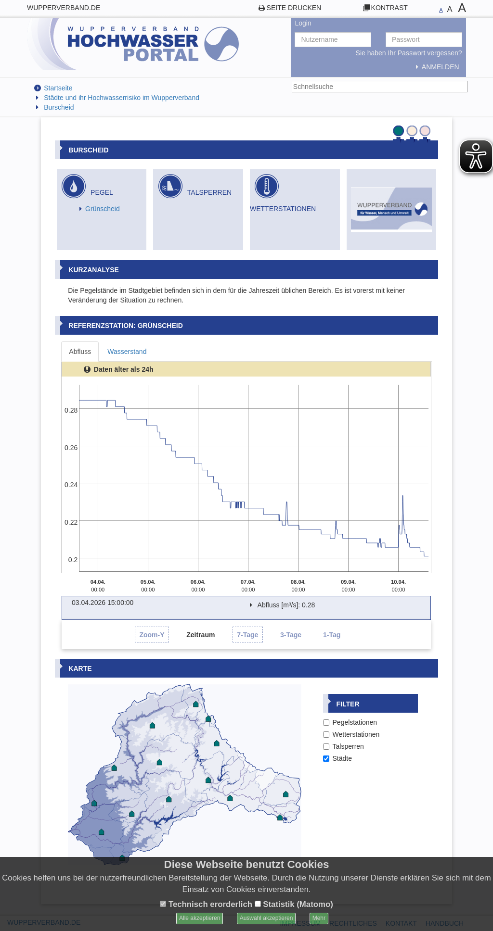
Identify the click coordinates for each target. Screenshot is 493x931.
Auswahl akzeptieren (266, 918)
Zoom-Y (151, 635)
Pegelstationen (350, 722)
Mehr (318, 918)
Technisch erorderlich (206, 904)
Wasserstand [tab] (126, 351)
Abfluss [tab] (80, 351)
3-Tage (290, 635)
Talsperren (343, 746)
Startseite (58, 88)
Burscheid (59, 107)
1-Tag (331, 635)
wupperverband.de (63, 8)
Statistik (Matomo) (294, 904)
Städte (337, 758)
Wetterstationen (351, 734)
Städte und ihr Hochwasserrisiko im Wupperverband (121, 97)
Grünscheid (102, 209)
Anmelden (435, 67)
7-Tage (247, 635)
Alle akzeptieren (199, 918)
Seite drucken (294, 8)
